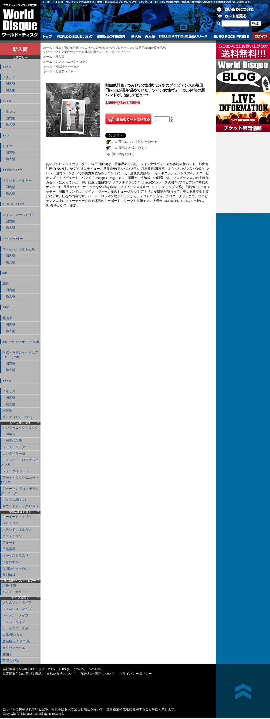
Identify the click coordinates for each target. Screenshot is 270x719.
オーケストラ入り (15, 555)
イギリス (6, 381)
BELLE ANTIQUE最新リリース (183, 36)
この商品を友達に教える (130, 148)
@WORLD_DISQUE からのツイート (242, 215)
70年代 (8, 434)
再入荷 (150, 36)
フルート (8, 542)
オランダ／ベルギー (12, 170)
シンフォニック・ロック (20, 428)
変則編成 (8, 575)
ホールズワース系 (15, 628)
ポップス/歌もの (14, 500)
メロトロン (10, 523)
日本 (58, 47)
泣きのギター (12, 562)
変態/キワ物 (10, 661)
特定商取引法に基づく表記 (22, 674)
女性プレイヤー (65, 71)
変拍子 (7, 654)
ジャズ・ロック (13, 447)
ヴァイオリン (12, 536)
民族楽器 (8, 549)
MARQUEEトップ (32, 669)
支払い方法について (61, 674)
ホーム (47, 47)
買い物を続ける (123, 154)
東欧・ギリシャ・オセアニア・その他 (20, 341)
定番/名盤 (9, 585)
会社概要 (9, 669)
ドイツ (5, 135)
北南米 (5, 307)
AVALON (95, 669)
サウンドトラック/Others (20, 506)
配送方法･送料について (97, 674)
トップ (47, 36)
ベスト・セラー (13, 592)
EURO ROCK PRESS (231, 36)
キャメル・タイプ (15, 615)
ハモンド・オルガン (17, 529)
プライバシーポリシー (135, 674)
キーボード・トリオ (17, 517)
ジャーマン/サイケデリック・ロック (20, 491)
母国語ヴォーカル (15, 568)
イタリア (6, 67)
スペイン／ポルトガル (13, 238)
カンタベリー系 (13, 453)
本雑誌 (7, 411)
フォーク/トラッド (15, 471)
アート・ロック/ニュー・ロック (20, 480)
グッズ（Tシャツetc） (18, 417)
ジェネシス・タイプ (17, 609)
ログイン (261, 36)
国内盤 (8, 84)
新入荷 (136, 36)
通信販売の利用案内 (111, 36)
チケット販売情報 (243, 172)
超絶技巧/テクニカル (17, 641)
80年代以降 (12, 440)
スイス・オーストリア (13, 204)
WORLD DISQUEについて (74, 36)
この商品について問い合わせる (134, 142)
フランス (6, 101)
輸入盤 (8, 90)
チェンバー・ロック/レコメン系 (20, 462)
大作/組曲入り (12, 635)
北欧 (4, 273)
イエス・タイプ (13, 622)
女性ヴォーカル (13, 648)
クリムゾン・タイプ (17, 602)
